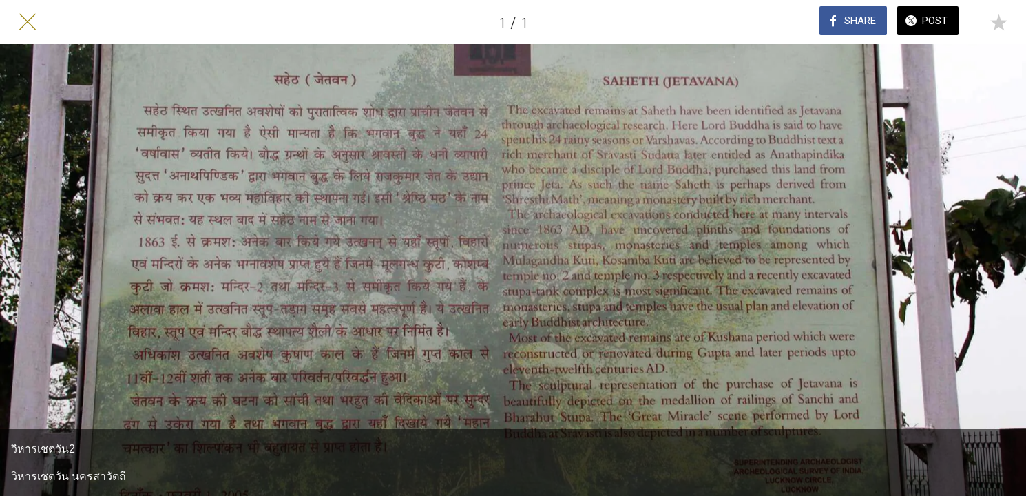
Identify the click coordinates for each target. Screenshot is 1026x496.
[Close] (27, 22)
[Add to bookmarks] (998, 22)
